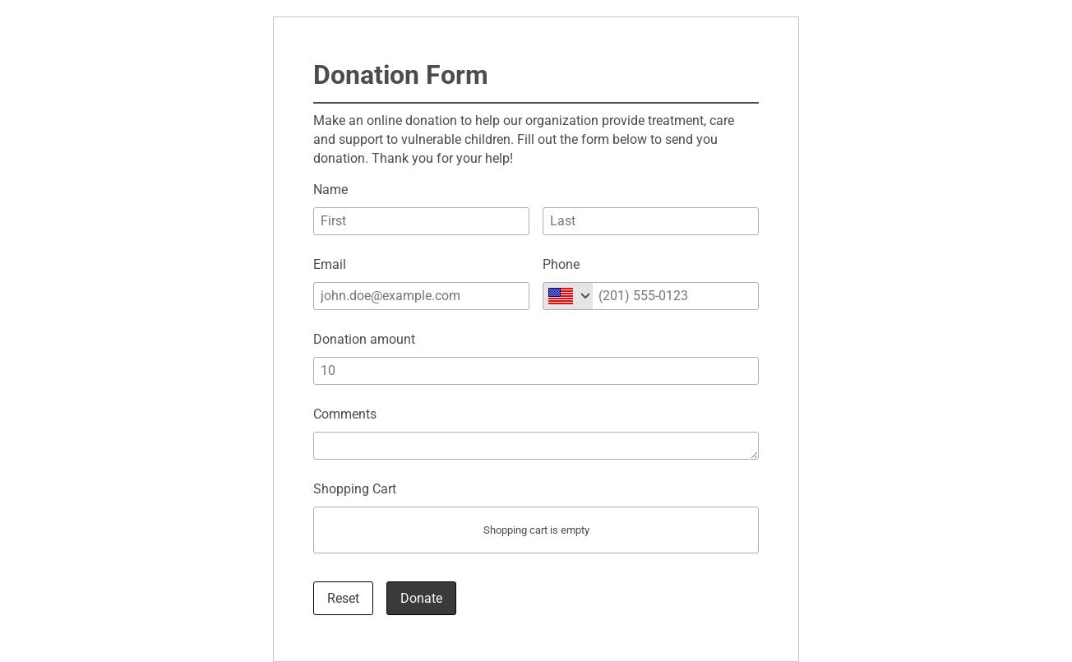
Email (329, 264)
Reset (343, 598)
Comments (345, 414)
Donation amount (364, 339)
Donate (421, 598)
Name (330, 189)
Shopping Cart (354, 489)
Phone (561, 264)
